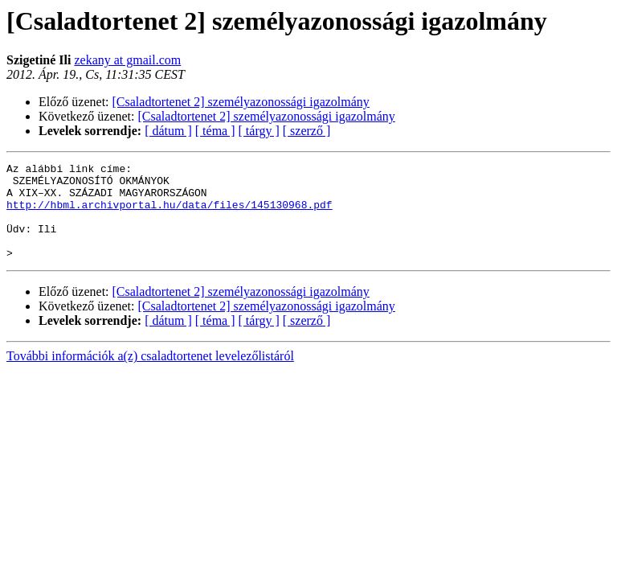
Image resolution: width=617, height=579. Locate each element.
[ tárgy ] (259, 131)
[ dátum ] (168, 131)
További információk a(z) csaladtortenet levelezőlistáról (150, 375)
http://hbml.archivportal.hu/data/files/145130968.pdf (169, 214)
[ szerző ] (307, 131)
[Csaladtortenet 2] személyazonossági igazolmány (241, 102)
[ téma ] (215, 131)
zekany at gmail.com (127, 60)
